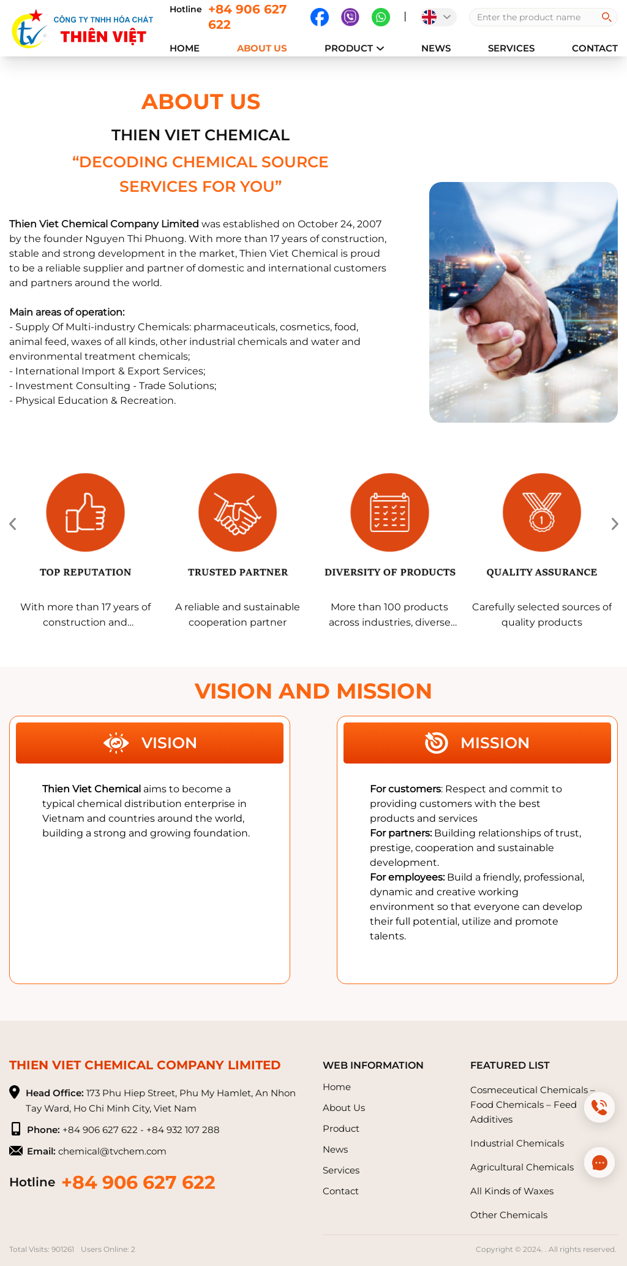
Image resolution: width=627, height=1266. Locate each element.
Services (511, 48)
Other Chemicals (508, 1215)
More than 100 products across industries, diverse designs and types (390, 615)
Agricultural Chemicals (522, 1167)
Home (185, 48)
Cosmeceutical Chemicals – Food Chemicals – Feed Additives (532, 1104)
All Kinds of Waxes (512, 1191)
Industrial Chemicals (517, 1143)
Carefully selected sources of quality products (542, 614)
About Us (262, 48)
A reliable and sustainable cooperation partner (237, 614)
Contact (595, 48)
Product (354, 48)
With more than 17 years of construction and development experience (85, 615)
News (436, 48)
